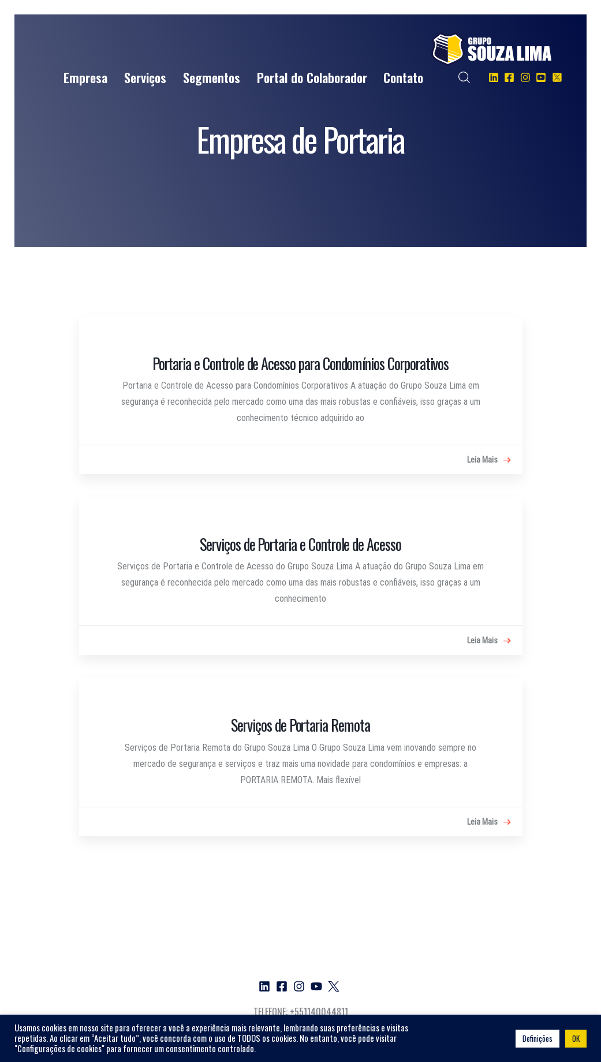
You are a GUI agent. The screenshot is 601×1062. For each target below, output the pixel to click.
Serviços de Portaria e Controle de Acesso (300, 544)
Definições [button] (537, 1038)
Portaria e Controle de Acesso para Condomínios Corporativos (300, 363)
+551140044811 (319, 1012)
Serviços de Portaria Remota (300, 724)
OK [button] (576, 1038)
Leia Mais (489, 460)
